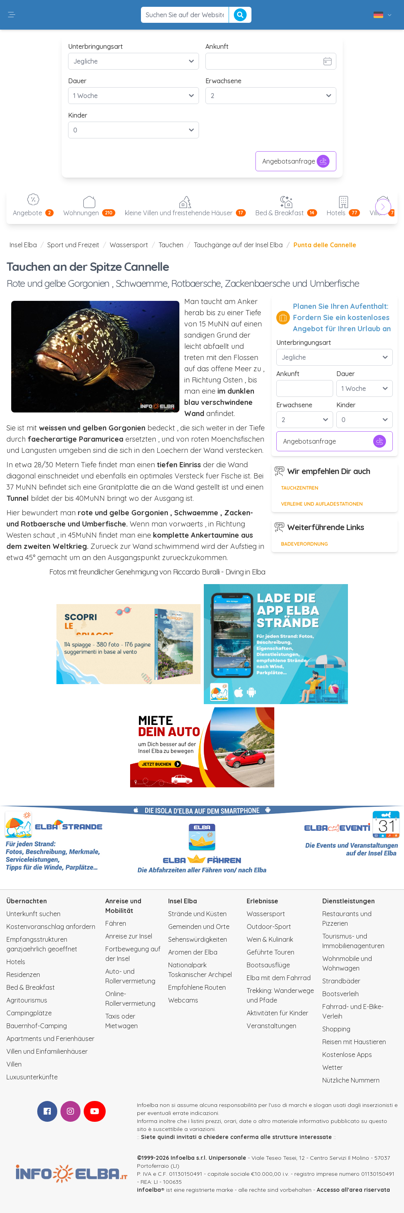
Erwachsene (223, 81)
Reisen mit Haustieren (354, 1042)
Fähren (115, 923)
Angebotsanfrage (296, 161)
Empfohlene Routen (197, 987)
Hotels (15, 962)
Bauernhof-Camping (36, 1026)
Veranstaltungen (271, 1026)
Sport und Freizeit (73, 245)
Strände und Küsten (197, 914)
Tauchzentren (299, 488)
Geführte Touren (270, 952)
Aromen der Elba (192, 952)
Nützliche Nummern (351, 1080)
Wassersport (129, 245)
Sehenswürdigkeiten (197, 939)
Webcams (183, 1000)
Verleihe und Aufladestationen (322, 504)
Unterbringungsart (95, 46)
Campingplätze (29, 1013)
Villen (14, 1064)
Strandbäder (341, 981)
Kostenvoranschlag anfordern (50, 927)
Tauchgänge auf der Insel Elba (238, 245)
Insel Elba (23, 245)
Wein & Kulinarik (270, 939)
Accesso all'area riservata (353, 1189)
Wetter (332, 1067)
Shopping (336, 1029)
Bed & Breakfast (30, 987)
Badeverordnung (304, 544)
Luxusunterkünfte (32, 1077)
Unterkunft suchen (33, 914)
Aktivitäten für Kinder (277, 1013)
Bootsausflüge (268, 965)
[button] (11, 14)
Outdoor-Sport (269, 927)
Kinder (77, 115)
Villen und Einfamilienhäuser (47, 1051)
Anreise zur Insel (128, 936)
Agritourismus (26, 1000)
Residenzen (23, 975)
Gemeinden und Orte (198, 927)
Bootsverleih (340, 994)
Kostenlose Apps (347, 1055)
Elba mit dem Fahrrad (279, 978)
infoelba (149, 1189)
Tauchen (171, 245)
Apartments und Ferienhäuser (50, 1039)
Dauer (77, 81)
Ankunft (217, 46)
